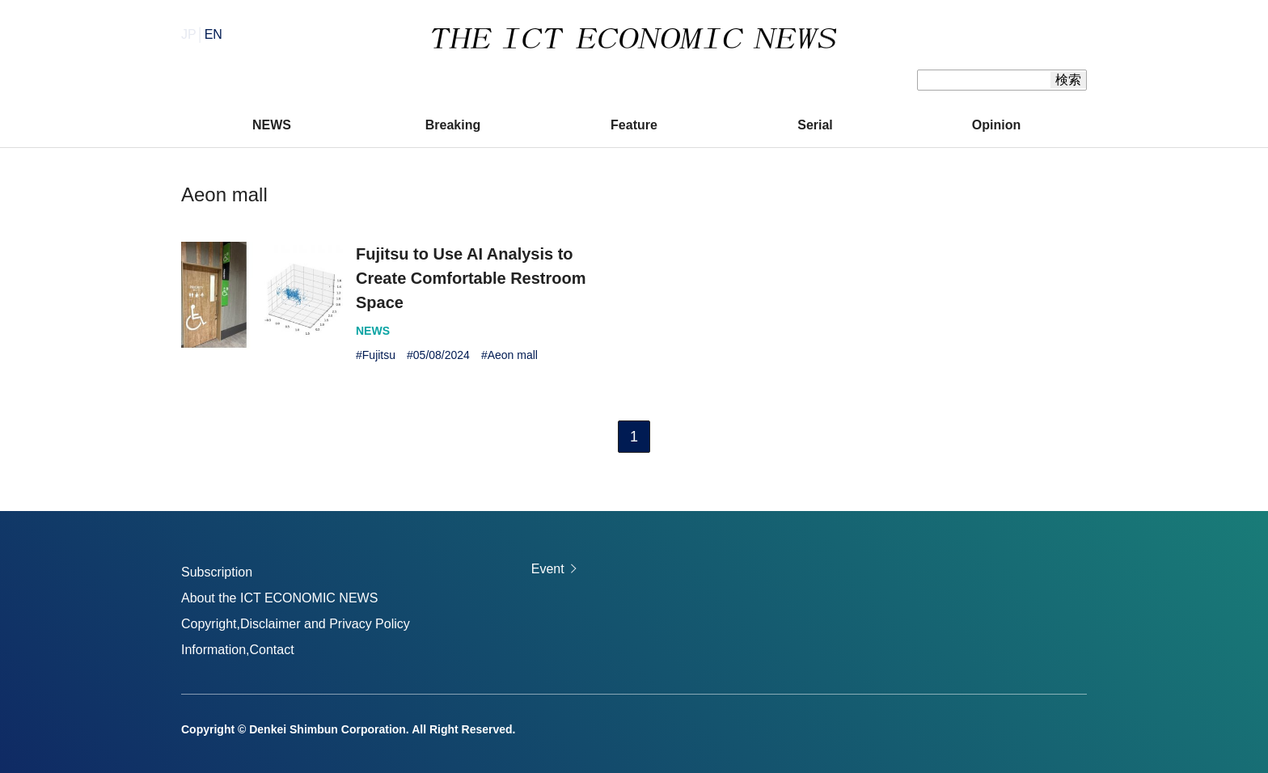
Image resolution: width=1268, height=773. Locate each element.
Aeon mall (513, 354)
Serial (815, 125)
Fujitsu (378, 354)
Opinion (996, 125)
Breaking (452, 125)
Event (547, 569)
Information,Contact (237, 650)
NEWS (271, 125)
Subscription (216, 572)
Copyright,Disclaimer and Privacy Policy (295, 624)
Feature (634, 125)
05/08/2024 (441, 354)
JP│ (201, 34)
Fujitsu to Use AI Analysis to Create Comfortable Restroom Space (471, 278)
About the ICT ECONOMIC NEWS (279, 598)
